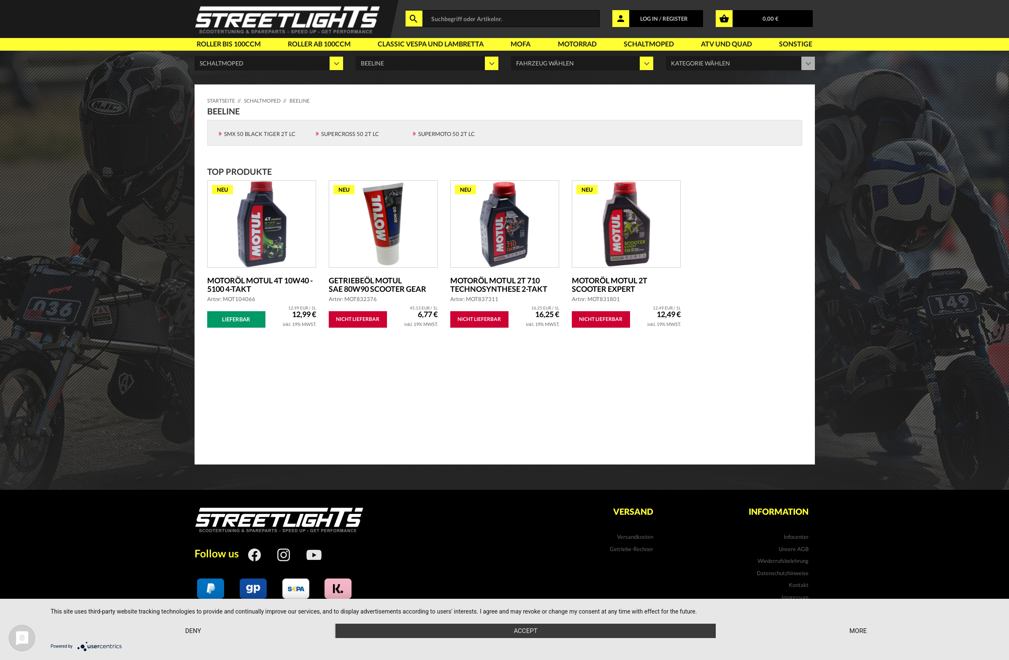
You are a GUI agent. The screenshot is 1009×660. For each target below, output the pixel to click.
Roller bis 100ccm (229, 44)
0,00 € (771, 18)
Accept (525, 631)
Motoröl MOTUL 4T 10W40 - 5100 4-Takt (260, 284)
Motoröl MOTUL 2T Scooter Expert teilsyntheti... (609, 284)
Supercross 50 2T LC (350, 133)
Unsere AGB (794, 549)
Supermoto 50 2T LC (446, 133)
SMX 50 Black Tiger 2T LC (259, 133)
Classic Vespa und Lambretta (431, 44)
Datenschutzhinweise (783, 573)
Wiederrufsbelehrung (783, 560)
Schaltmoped (649, 44)
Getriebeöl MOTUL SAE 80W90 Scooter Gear (377, 284)
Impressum (795, 597)
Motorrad (577, 44)
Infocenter (796, 536)
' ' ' (582, 63)
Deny (193, 631)
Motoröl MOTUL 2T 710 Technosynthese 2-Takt (498, 284)
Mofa (520, 44)
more (858, 631)
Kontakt (799, 584)
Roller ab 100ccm (319, 44)
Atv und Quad (726, 44)
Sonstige (795, 44)
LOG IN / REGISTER (664, 18)
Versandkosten (635, 536)
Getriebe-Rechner (631, 549)
